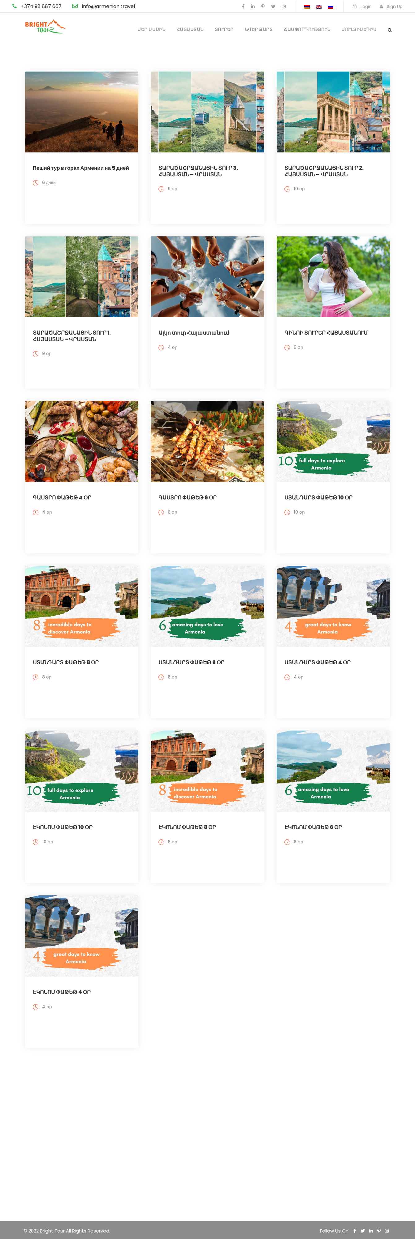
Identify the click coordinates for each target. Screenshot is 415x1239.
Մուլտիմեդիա (359, 29)
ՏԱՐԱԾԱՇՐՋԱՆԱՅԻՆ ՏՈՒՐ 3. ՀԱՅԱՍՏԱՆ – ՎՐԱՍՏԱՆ (198, 171)
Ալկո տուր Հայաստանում (193, 328)
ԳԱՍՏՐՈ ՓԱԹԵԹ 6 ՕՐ (187, 489)
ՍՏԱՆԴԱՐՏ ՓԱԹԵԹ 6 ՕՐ (191, 650)
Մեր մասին (151, 29)
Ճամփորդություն (307, 29)
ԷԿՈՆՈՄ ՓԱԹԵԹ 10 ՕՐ (63, 811)
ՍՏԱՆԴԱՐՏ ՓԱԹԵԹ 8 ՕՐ (66, 650)
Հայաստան (190, 29)
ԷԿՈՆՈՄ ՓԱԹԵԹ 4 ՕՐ (62, 971)
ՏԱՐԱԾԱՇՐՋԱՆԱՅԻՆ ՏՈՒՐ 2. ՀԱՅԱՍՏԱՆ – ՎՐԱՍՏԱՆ (324, 171)
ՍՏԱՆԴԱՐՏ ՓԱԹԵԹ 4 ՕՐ (317, 650)
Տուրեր (224, 29)
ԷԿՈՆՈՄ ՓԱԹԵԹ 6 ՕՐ (313, 811)
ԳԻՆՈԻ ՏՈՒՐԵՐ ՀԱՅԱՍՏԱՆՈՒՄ (326, 328)
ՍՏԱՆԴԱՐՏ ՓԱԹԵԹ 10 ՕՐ (318, 489)
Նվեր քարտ (259, 29)
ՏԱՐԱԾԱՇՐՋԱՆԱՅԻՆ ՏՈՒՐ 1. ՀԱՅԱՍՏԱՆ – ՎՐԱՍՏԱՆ (72, 332)
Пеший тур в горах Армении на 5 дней (81, 168)
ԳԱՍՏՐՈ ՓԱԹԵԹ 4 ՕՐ (62, 489)
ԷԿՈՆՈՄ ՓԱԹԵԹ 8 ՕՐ (187, 811)
